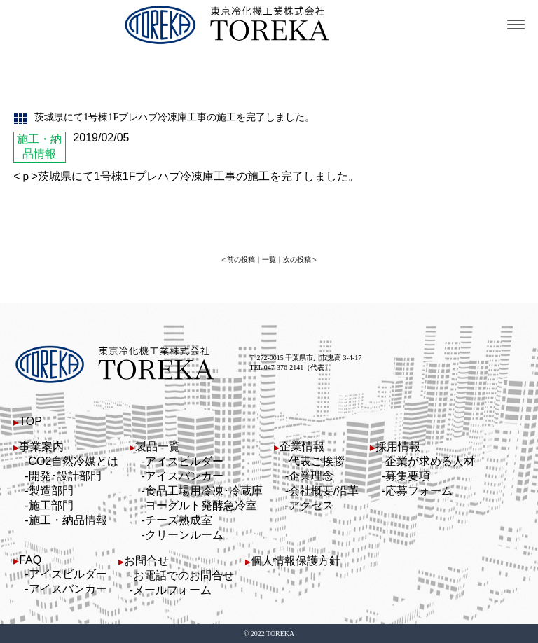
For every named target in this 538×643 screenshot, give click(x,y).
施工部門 (51, 505)
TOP (30, 421)
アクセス (311, 505)
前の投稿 (241, 259)
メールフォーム (172, 590)
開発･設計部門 (65, 476)
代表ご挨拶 (317, 461)
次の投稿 (297, 259)
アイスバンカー (184, 476)
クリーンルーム (184, 535)
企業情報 (302, 446)
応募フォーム (419, 491)
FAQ (30, 560)
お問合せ (146, 561)
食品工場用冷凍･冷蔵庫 (204, 491)
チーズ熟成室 (178, 520)
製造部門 (51, 491)
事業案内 (41, 446)
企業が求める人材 (430, 461)
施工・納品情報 (68, 520)
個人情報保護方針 (295, 561)
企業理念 (311, 476)
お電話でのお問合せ (183, 575)
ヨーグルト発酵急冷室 (201, 505)
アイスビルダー (184, 461)
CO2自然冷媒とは (74, 461)
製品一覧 (157, 446)
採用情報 (397, 446)
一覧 (269, 259)
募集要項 (407, 476)
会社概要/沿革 (324, 491)
